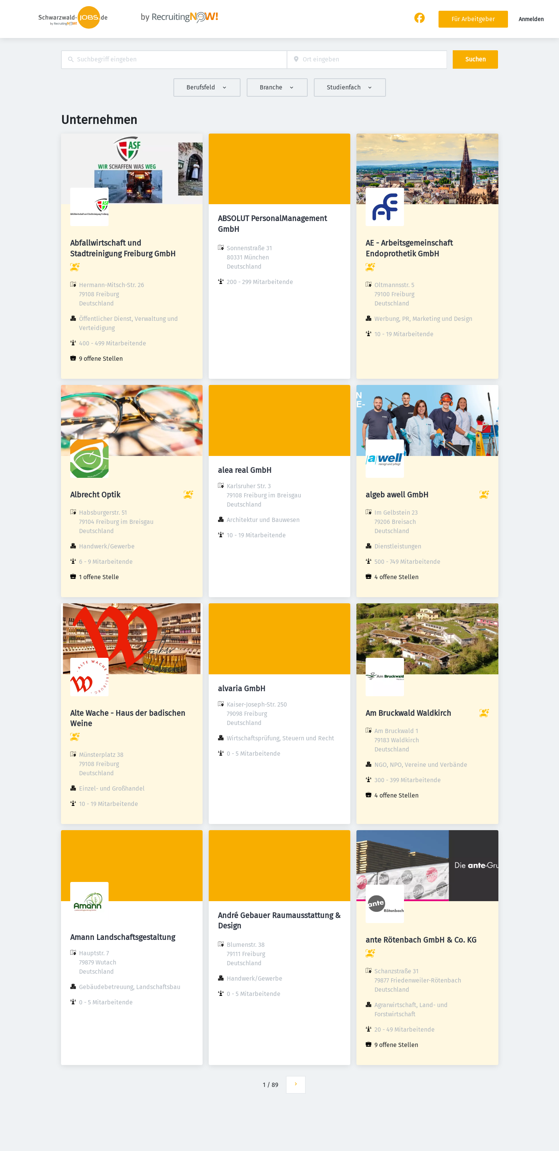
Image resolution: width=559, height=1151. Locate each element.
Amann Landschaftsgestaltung (122, 937)
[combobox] (174, 59)
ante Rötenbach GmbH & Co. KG (421, 940)
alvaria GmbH (241, 688)
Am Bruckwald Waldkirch (408, 713)
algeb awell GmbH (397, 494)
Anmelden (531, 19)
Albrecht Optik (95, 494)
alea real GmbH (245, 470)
